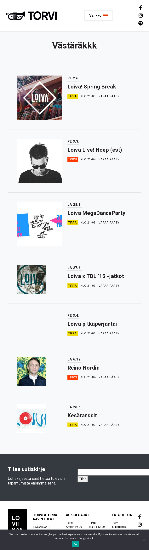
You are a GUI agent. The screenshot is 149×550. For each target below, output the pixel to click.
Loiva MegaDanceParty (96, 213)
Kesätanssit (82, 415)
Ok (75, 544)
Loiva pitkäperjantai (92, 324)
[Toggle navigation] (99, 15)
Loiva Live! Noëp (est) (94, 150)
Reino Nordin (83, 368)
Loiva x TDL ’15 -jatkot (95, 276)
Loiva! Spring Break (91, 86)
